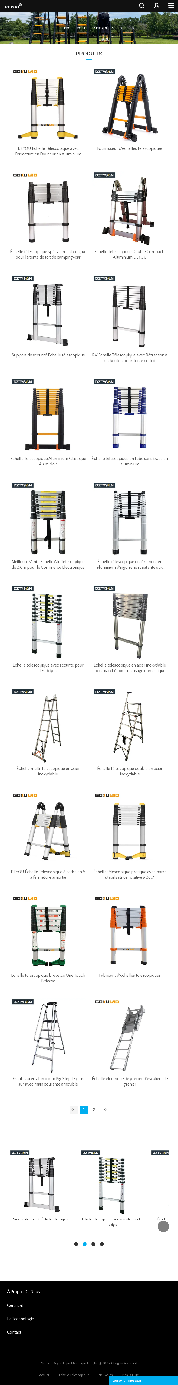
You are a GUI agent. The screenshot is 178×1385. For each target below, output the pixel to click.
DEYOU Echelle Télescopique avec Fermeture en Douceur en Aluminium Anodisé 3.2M (48, 151)
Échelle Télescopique (74, 1375)
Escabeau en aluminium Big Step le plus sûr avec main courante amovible (48, 1082)
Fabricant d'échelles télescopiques (130, 975)
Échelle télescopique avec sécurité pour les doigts (48, 668)
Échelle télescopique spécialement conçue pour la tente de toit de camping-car (48, 255)
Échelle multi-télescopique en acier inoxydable (48, 771)
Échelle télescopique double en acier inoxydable (129, 771)
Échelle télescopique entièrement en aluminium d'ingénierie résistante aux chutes (130, 565)
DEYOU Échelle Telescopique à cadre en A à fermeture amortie (48, 875)
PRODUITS (105, 28)
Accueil (44, 1375)
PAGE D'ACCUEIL (78, 28)
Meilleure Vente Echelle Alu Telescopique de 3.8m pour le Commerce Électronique (48, 565)
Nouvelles (106, 1375)
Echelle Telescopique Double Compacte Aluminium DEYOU (129, 255)
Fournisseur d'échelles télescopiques (130, 148)
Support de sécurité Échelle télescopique (48, 355)
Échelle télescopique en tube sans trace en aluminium (130, 461)
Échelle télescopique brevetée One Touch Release (48, 978)
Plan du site (130, 1375)
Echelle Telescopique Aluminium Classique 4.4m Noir (48, 461)
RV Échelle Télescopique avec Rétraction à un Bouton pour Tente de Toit (129, 358)
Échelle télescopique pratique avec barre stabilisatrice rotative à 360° (129, 875)
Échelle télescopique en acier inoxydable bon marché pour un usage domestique (130, 668)
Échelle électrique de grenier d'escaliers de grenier (130, 1082)
